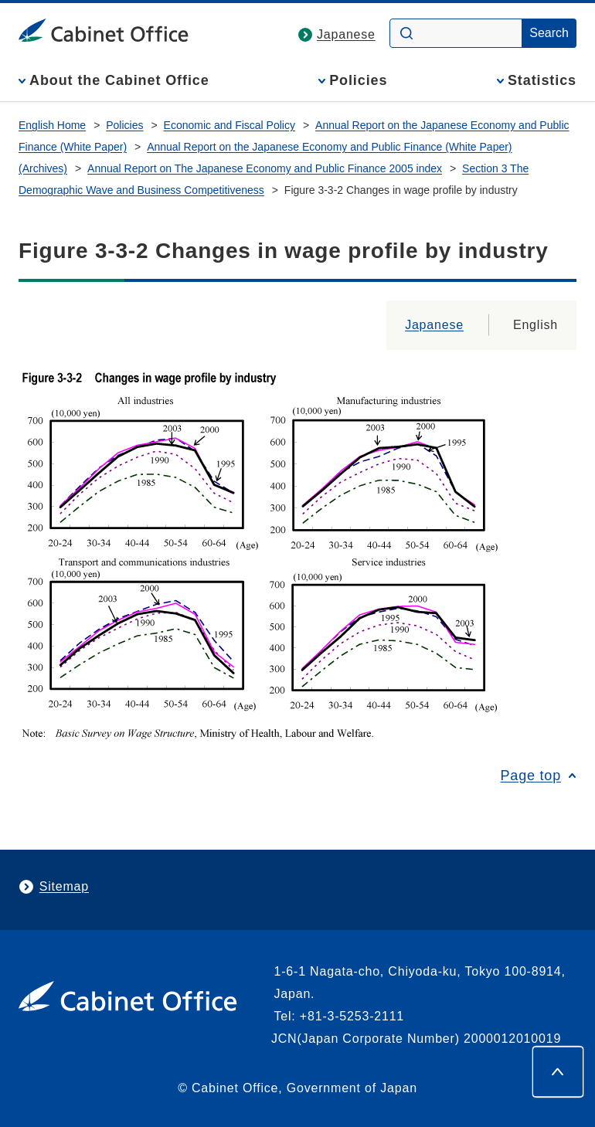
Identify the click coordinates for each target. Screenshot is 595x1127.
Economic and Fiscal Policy (229, 125)
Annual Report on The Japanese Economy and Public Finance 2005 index (264, 168)
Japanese (346, 34)
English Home (52, 125)
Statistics (542, 80)
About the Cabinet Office (119, 80)
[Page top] (558, 1071)
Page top (531, 775)
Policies (358, 80)
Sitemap (64, 886)
